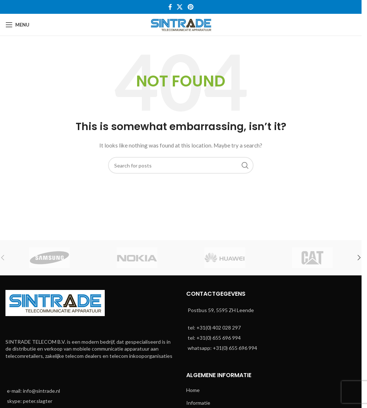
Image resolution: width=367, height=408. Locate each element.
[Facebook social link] (170, 6)
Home (193, 390)
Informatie (198, 403)
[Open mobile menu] (17, 24)
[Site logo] (181, 24)
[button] (359, 257)
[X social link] (180, 6)
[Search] (181, 165)
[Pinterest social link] (190, 6)
